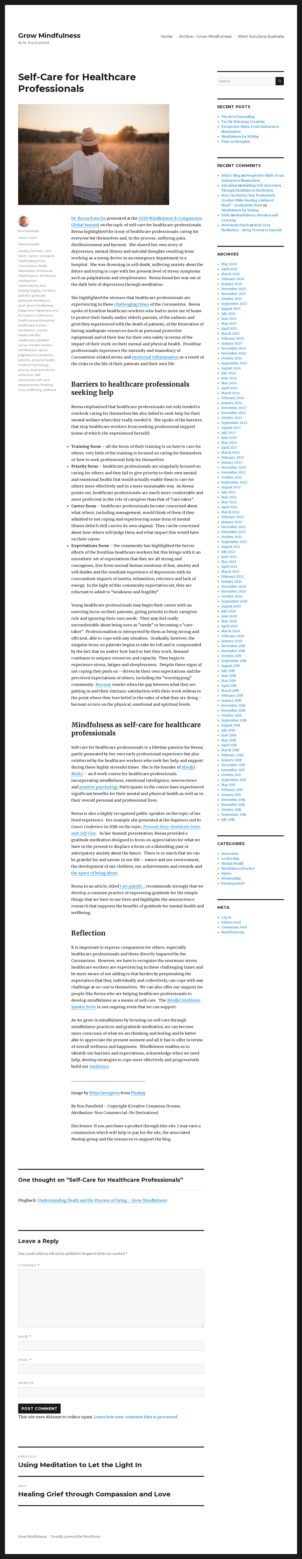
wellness (49, 390)
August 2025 (230, 309)
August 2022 (231, 487)
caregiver (47, 256)
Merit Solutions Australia (261, 36)
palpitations (27, 355)
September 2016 (233, 815)
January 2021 (231, 582)
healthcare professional (36, 320)
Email (25, 1360)
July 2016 (228, 820)
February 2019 (232, 696)
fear (43, 285)
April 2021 (229, 567)
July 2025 (228, 314)
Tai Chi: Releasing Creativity (243, 122)
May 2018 (228, 740)
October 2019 (231, 656)
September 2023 (234, 423)
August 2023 (231, 428)
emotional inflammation (155, 357)
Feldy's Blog (230, 176)
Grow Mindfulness (49, 35)
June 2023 (229, 438)
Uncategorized (232, 883)
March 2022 (230, 512)
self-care (43, 380)
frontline (48, 290)
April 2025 (229, 329)
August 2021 (230, 547)
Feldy (225, 215)
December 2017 (233, 765)
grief (21, 305)
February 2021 (232, 577)
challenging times (131, 304)
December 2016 (233, 800)
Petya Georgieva (104, 1092)
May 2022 (229, 502)
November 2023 (233, 413)
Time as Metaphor (235, 142)
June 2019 (228, 676)
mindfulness (27, 350)
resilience (99, 1066)
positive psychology (98, 787)
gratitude (38, 295)
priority (23, 370)
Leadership (230, 859)
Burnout (103, 684)
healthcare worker (32, 325)
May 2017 (228, 785)
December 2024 (233, 348)
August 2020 (231, 606)
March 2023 (230, 453)
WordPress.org (232, 932)
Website (26, 1383)
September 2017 (233, 780)
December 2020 (233, 587)
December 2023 (233, 408)
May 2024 (229, 383)
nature (43, 350)
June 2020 (229, 616)
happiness (26, 310)
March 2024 (230, 393)
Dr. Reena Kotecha (88, 218)
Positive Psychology (33, 365)
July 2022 (228, 492)
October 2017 (231, 775)
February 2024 (232, 398)
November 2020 (233, 591)
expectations (28, 285)
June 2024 (229, 378)
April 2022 (229, 507)
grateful (24, 295)
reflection (25, 375)
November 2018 (233, 711)
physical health (43, 360)
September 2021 (234, 542)
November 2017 (233, 770)
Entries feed (231, 922)
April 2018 (229, 745)
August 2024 (231, 368)
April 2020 (229, 626)
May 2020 (229, 621)
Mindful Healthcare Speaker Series (34, 340)
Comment (29, 1265)
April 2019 (228, 686)
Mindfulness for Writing (240, 137)
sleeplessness (28, 385)
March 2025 (230, 334)
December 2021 (233, 527)
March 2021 (230, 572)
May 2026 (229, 264)
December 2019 (233, 646)
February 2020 (232, 636)
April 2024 (229, 388)
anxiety (23, 251)
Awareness (229, 854)
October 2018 (231, 715)
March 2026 (230, 274)
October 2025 (231, 299)
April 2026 (229, 269)
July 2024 (228, 373)
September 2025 (234, 304)
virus (21, 390)
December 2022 (233, 468)
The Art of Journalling (238, 117)
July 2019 (228, 671)
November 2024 (233, 353)
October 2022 (231, 477)
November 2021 (233, 532)
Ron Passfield (28, 231)
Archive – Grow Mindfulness (205, 36)
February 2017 (232, 790)
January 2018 (231, 760)
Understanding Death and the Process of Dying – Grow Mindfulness (102, 1200)
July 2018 (228, 730)
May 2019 (228, 681)
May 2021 (228, 562)
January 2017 (231, 795)
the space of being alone (94, 873)
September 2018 (234, 720)
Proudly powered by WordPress (75, 1537)
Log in (226, 917)
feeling (23, 290)
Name (24, 1337)
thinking (47, 385)
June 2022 (229, 497)
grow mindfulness (40, 305)
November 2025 (233, 294)
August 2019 (230, 666)
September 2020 (234, 601)
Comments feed (234, 927)
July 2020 (228, 611)
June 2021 (228, 557)
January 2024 (231, 403)
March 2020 (230, 631)
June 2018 (228, 735)
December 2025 (233, 289)
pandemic (45, 355)
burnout (37, 251)
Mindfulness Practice (238, 869)
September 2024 (234, 363)
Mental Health (29, 244)
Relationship (231, 878)
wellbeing (34, 390)
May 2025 (228, 324)
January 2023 (231, 463)
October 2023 (231, 418)
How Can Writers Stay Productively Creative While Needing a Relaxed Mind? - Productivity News (248, 200)
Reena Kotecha (42, 370)
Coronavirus (27, 266)
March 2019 (230, 691)
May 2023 (229, 443)
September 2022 (234, 482)
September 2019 (233, 661)
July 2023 (228, 433)
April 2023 (229, 448)
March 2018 (230, 750)
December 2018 (233, 706)
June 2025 (229, 319)
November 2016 (233, 805)
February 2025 (232, 339)
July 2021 (228, 552)
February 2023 (232, 458)
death (42, 266)
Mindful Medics (40, 345)
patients (24, 360)
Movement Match (235, 225)
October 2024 (231, 358)
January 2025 (231, 344)
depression (26, 271)
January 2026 (231, 284)
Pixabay (138, 1092)
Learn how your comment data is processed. (136, 1416)
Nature (226, 873)
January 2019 (231, 701)
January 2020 (231, 641)
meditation (26, 330)
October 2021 (231, 537)
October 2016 (231, 810)
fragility (35, 290)
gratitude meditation (34, 300)
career (33, 256)
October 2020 (231, 596)
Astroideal (229, 186)
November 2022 (233, 472)
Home (166, 36)
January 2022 (231, 522)
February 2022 (232, 517)
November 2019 (233, 651)
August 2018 (230, 725)
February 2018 (232, 755)
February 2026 (232, 279)
